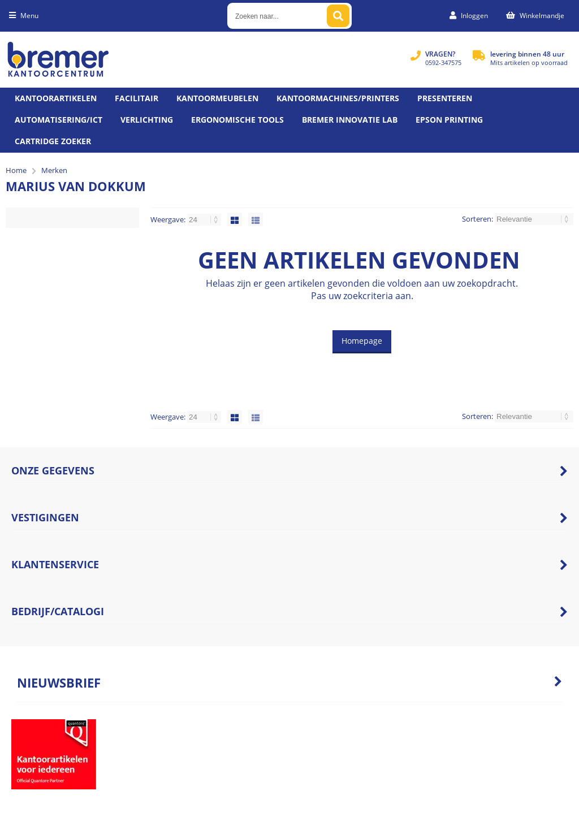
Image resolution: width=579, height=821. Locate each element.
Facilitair (136, 98)
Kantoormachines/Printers (337, 98)
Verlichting (146, 119)
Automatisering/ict (58, 119)
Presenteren (444, 98)
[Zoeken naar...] (338, 16)
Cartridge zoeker (53, 141)
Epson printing (449, 119)
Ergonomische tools (237, 119)
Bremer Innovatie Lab (349, 119)
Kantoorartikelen (56, 98)
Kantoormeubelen (217, 98)
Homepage (362, 340)
